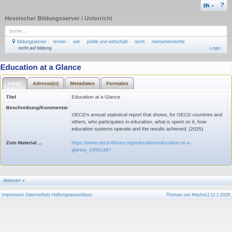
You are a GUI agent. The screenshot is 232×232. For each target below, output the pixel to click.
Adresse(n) (45, 83)
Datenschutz (38, 194)
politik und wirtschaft (107, 41)
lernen (59, 41)
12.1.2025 (220, 194)
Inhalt (14, 83)
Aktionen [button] (14, 180)
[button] (209, 5)
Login (215, 48)
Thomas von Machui (186, 194)
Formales (117, 83)
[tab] (14, 83)
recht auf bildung (35, 48)
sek (76, 41)
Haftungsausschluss (72, 194)
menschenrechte (168, 41)
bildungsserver (28, 41)
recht (139, 41)
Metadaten (82, 83)
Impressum (13, 194)
